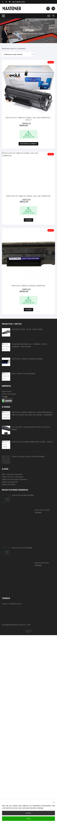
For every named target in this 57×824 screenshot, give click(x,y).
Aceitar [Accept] (28, 818)
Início (14, 33)
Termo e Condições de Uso (12, 793)
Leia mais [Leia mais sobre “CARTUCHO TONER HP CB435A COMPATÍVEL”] (28, 279)
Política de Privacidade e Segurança (15, 633)
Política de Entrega (8, 638)
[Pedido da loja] (17, 54)
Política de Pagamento (10, 635)
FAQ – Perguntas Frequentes (12, 628)
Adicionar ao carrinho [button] (28, 144)
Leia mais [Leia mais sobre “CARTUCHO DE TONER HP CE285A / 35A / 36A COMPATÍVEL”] (28, 211)
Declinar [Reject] (28, 813)
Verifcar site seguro (9, 455)
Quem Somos (7, 453)
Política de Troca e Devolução (12, 630)
